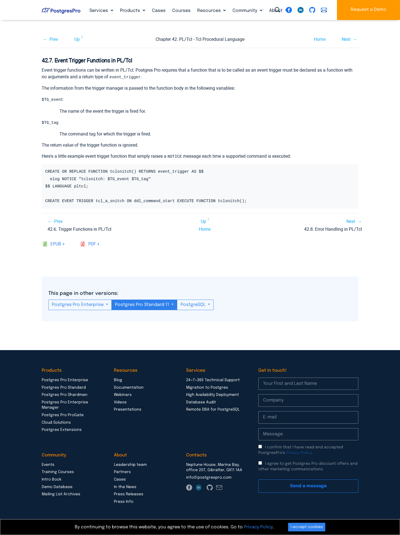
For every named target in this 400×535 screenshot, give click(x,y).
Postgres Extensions (62, 430)
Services (99, 10)
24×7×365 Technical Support (213, 380)
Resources (209, 10)
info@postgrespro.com (208, 477)
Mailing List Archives (61, 494)
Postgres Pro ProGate (63, 415)
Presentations (127, 409)
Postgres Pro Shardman (65, 395)
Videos (120, 402)
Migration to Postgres (207, 388)
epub (56, 244)
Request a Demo (368, 9)
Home (320, 39)
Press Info (123, 502)
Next (346, 39)
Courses (181, 10)
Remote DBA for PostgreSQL (213, 409)
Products (130, 10)
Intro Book (51, 479)
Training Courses (58, 472)
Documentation (129, 388)
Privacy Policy (298, 453)
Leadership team (130, 465)
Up (77, 39)
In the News (125, 487)
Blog (118, 380)
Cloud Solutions (56, 423)
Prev (53, 39)
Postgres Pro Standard (64, 388)
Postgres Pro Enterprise (78, 304)
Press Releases (128, 494)
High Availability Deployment (212, 395)
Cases (159, 10)
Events (48, 465)
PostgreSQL (194, 304)
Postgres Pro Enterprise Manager (65, 405)
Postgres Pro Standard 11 (142, 304)
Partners (122, 472)
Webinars (123, 395)
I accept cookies (307, 527)
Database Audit (201, 402)
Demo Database (57, 487)
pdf (92, 244)
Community (245, 10)
